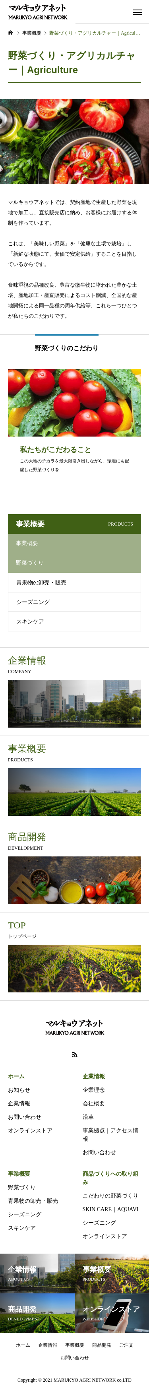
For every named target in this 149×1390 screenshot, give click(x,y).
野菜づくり (22, 1187)
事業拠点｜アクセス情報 (110, 1135)
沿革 (88, 1117)
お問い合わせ (24, 1117)
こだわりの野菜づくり (110, 1196)
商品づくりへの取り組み (110, 1178)
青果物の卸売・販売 (41, 583)
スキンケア (30, 622)
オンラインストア (30, 1131)
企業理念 (94, 1090)
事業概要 (19, 1174)
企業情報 (19, 1104)
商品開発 (101, 1345)
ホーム (16, 1076)
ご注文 (126, 1345)
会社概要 (94, 1104)
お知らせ (19, 1090)
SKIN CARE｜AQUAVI (111, 1209)
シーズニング (33, 602)
